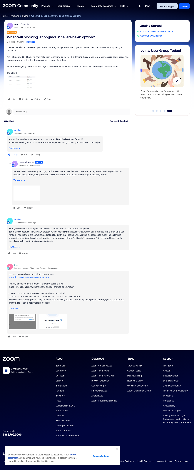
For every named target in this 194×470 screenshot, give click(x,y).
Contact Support (167, 6)
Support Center (170, 375)
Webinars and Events (137, 385)
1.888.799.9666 (12, 435)
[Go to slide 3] (160, 111)
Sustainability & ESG (65, 405)
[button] (32, 41)
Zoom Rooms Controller (103, 375)
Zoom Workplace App (101, 365)
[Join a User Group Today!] (162, 79)
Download (97, 359)
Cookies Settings (164, 461)
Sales (130, 359)
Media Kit (60, 415)
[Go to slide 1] (153, 111)
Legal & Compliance (145, 461)
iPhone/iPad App (99, 390)
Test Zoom (168, 365)
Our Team (60, 375)
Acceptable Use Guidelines (122, 461)
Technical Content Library (175, 390)
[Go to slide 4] (164, 111)
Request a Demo (135, 380)
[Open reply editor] (68, 111)
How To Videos (63, 420)
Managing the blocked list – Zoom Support (29, 277)
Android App (97, 395)
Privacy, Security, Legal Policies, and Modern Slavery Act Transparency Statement (177, 419)
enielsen (18, 130)
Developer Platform (65, 425)
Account (167, 370)
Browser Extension (100, 380)
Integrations (61, 385)
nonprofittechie (21, 24)
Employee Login (181, 461)
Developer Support (172, 410)
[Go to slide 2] (157, 111)
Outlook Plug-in (98, 385)
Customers (61, 370)
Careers (59, 380)
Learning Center (171, 380)
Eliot (16, 265)
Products (14, 16)
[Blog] (5, 453)
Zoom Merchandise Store (68, 435)
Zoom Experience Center (139, 390)
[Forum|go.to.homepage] (20, 6)
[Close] (117, 449)
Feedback (168, 395)
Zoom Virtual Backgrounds (104, 400)
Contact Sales (134, 370)
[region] (62, 455)
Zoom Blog (61, 365)
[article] (68, 143)
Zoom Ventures (63, 430)
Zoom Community (172, 385)
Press (58, 400)
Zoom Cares (62, 410)
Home (5, 16)
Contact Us (168, 400)
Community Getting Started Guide (156, 31)
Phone (25, 16)
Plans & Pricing (134, 375)
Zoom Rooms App (100, 370)
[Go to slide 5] (170, 111)
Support (168, 359)
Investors (60, 395)
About (59, 359)
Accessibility (169, 405)
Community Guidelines (151, 35)
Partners (60, 390)
